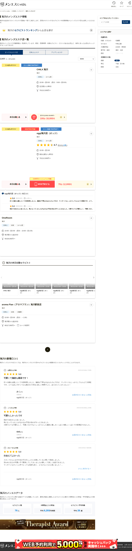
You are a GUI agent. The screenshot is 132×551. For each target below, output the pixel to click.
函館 (102, 60)
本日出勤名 (15, 117)
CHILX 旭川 (42, 69)
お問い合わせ (128, 544)
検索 (126, 22)
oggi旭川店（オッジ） (47, 133)
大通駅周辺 (104, 47)
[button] (1, 277)
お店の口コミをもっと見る (81, 395)
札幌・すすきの (106, 40)
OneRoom (7, 218)
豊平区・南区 (105, 50)
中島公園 (119, 44)
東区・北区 (119, 50)
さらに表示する (83, 469)
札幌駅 (118, 40)
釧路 (102, 67)
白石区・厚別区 (121, 47)
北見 (117, 67)
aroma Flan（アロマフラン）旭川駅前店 (21, 304)
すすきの (104, 44)
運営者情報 (120, 544)
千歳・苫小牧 (120, 64)
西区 (102, 53)
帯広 (102, 64)
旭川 (38, 73)
